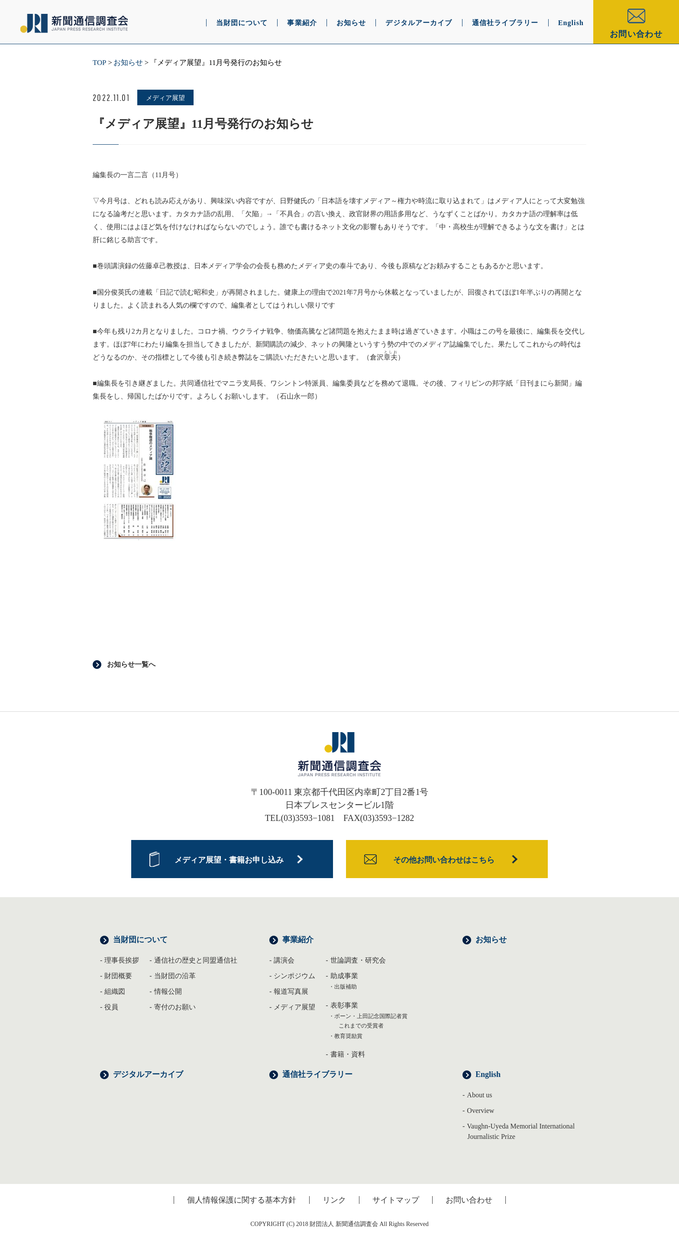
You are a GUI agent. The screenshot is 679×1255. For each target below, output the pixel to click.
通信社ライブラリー (317, 1074)
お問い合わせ (636, 34)
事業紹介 (298, 939)
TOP (99, 62)
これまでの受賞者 (361, 1025)
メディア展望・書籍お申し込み (229, 860)
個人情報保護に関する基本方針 (241, 1200)
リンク (334, 1200)
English (488, 1074)
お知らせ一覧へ (131, 664)
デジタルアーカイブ (148, 1074)
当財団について (140, 939)
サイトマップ (395, 1200)
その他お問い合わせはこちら (444, 860)
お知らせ (128, 62)
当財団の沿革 (175, 975)
